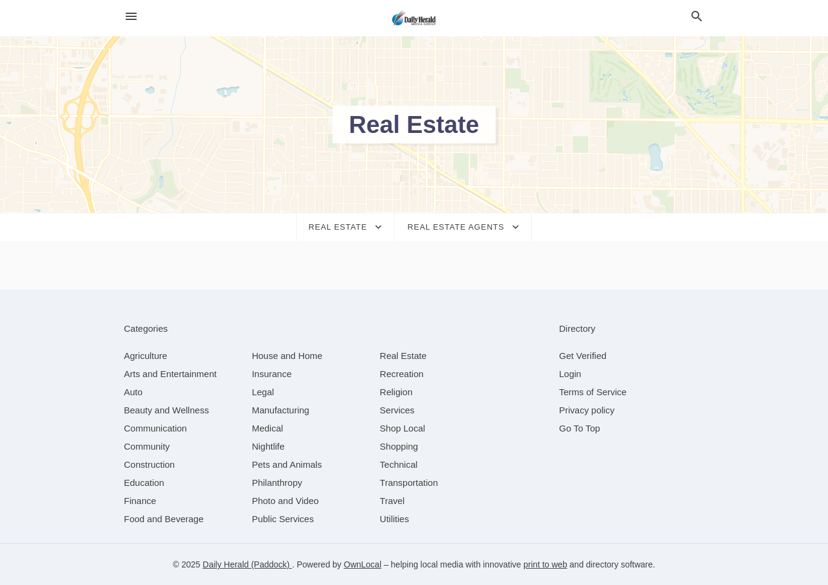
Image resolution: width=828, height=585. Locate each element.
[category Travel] (392, 501)
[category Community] (147, 446)
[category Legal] (263, 392)
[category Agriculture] (145, 356)
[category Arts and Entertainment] (170, 374)
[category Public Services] (283, 519)
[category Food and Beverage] (164, 519)
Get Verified (582, 356)
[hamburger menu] (131, 16)
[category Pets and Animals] (287, 464)
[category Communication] (155, 428)
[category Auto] (133, 392)
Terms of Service (593, 392)
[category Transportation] (409, 482)
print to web (545, 564)
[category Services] (397, 410)
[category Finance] (140, 501)
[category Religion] (396, 392)
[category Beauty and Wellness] (166, 410)
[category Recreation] (402, 374)
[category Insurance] (272, 374)
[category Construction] (149, 464)
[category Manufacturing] (280, 410)
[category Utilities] (394, 519)
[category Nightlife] (268, 446)
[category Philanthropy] (277, 482)
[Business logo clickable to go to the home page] (414, 18)
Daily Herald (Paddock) (247, 564)
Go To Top (579, 428)
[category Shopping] (399, 446)
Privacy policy (587, 410)
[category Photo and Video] (285, 501)
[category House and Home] (287, 356)
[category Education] (144, 482)
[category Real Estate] (403, 356)
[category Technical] (399, 464)
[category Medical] (267, 428)
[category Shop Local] (402, 428)
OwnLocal (362, 564)
